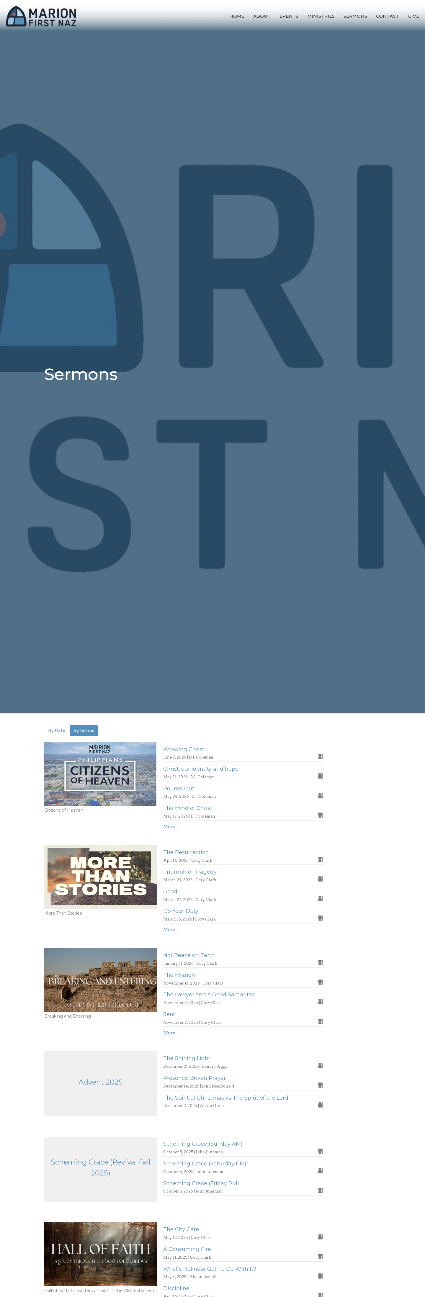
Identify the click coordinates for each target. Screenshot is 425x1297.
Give (413, 16)
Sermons (355, 16)
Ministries (321, 16)
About (262, 16)
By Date (56, 730)
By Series (83, 730)
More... (170, 826)
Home (236, 16)
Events (288, 16)
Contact (387, 16)
